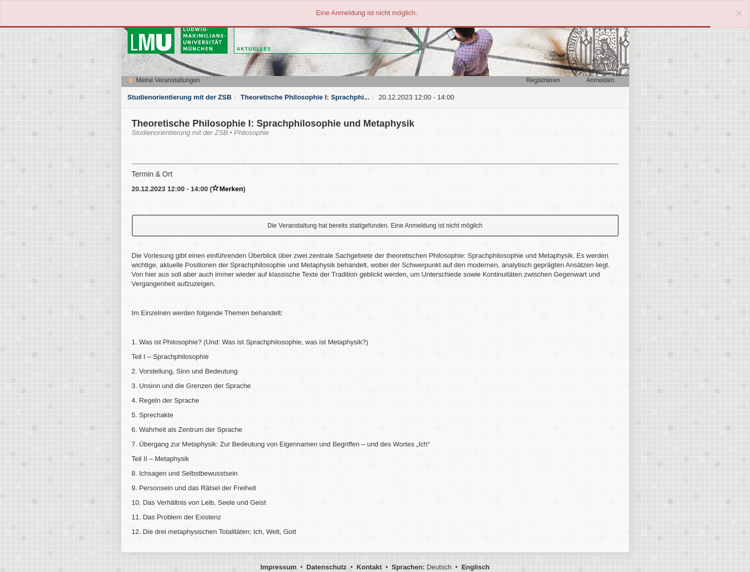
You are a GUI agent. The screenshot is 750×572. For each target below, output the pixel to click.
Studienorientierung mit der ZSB (180, 97)
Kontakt (369, 567)
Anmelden (600, 80)
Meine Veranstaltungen (164, 80)
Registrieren (543, 80)
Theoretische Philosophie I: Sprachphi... (305, 97)
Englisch (475, 567)
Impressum (278, 567)
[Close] (739, 12)
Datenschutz (326, 567)
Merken (227, 189)
